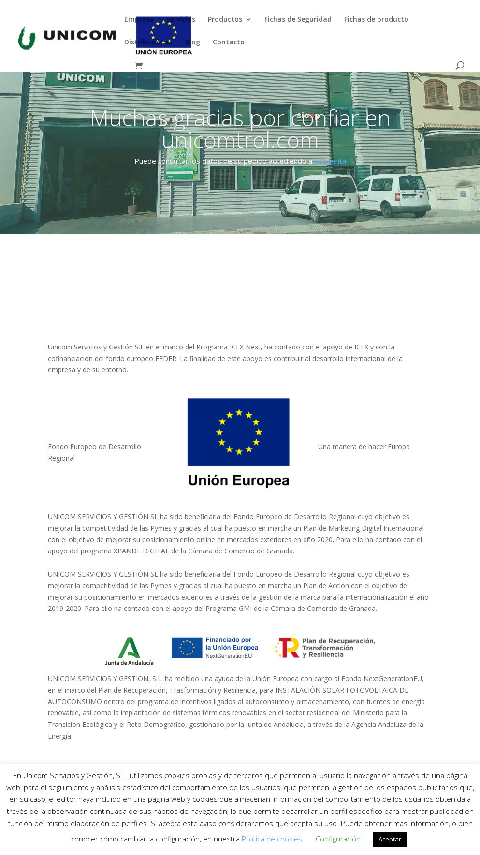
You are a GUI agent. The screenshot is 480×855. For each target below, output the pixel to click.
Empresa (139, 20)
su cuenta (330, 161)
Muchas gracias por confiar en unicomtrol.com (240, 128)
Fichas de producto (376, 20)
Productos (225, 20)
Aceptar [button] (389, 839)
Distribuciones (148, 42)
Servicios (180, 20)
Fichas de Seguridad (298, 20)
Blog (192, 42)
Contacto (229, 42)
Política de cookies (272, 838)
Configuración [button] (338, 838)
